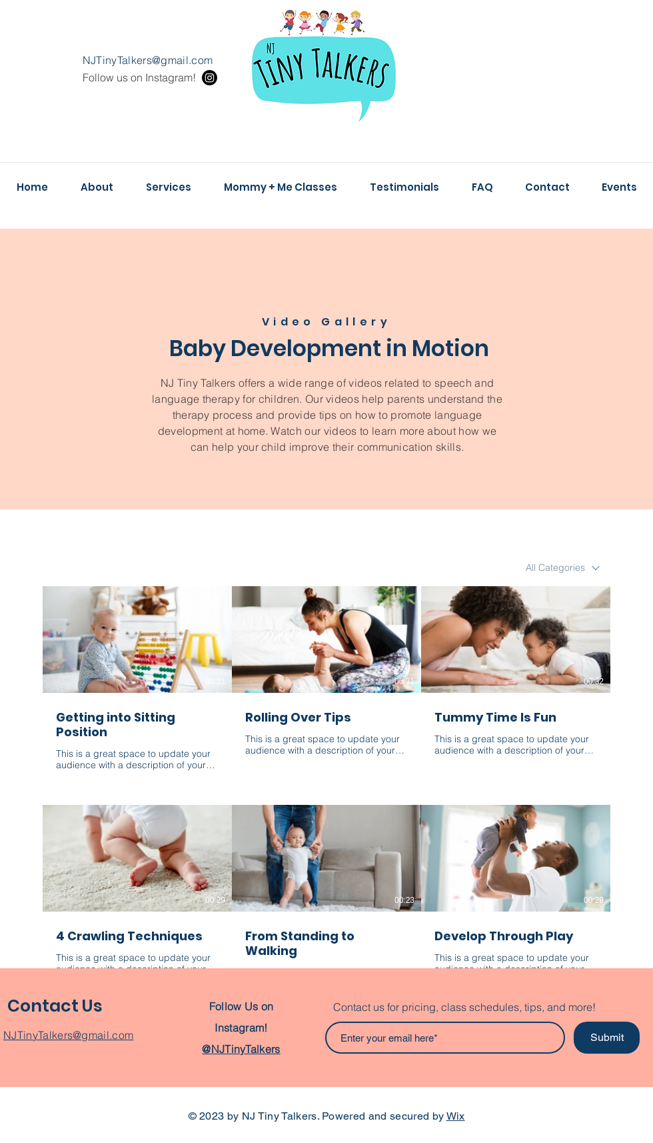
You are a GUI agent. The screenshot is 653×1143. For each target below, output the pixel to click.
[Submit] (607, 1038)
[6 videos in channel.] (326, 788)
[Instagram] (209, 77)
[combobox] (563, 568)
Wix (455, 1116)
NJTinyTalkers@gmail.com (148, 60)
